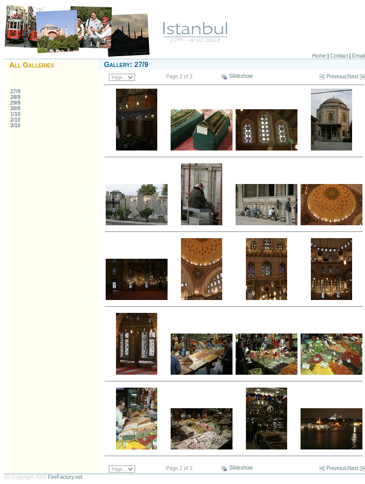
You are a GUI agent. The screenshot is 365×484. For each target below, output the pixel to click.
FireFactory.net (65, 477)
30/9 (15, 108)
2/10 (15, 120)
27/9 (15, 91)
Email (358, 56)
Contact (338, 56)
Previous (336, 76)
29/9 (15, 103)
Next (353, 76)
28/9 (15, 97)
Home (319, 56)
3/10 (15, 125)
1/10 (15, 114)
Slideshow (241, 76)
